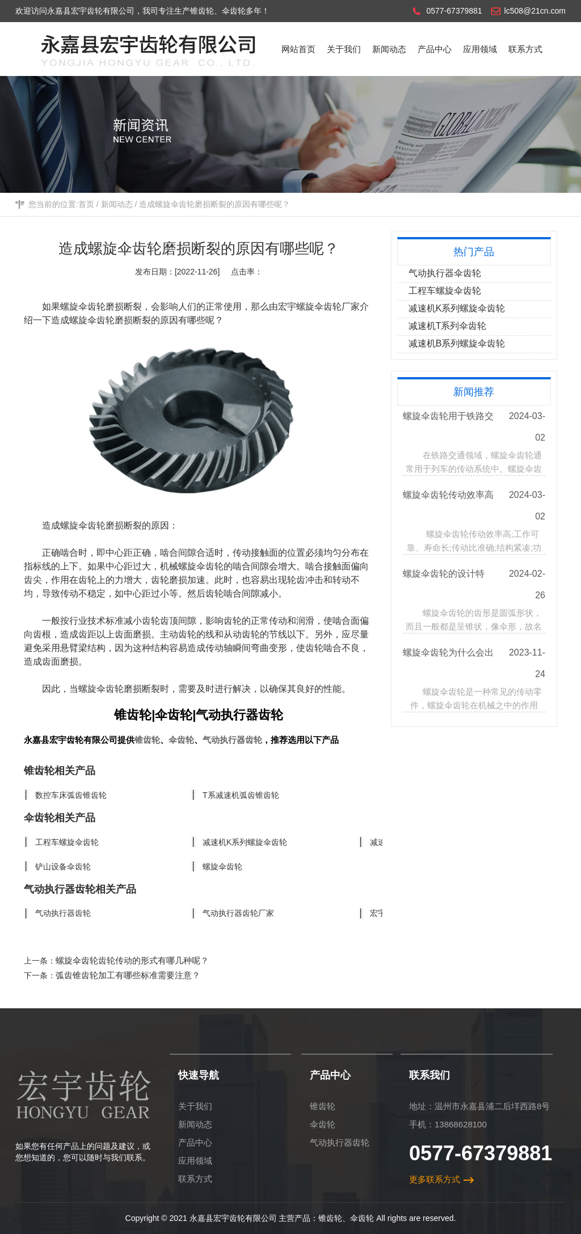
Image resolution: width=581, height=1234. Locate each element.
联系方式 (195, 1179)
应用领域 (195, 1160)
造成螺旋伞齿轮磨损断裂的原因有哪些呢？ (214, 204)
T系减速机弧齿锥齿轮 (241, 795)
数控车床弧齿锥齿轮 (71, 795)
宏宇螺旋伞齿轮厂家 (319, 306)
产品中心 (195, 1142)
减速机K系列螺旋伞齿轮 (245, 842)
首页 (86, 204)
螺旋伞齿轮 (92, 320)
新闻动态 (117, 204)
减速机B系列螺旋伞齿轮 (457, 343)
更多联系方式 (434, 1179)
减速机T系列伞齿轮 (448, 326)
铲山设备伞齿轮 (63, 866)
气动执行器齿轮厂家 (238, 913)
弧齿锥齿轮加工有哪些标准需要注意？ (128, 975)
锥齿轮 (147, 740)
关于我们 (195, 1106)
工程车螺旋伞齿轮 (67, 842)
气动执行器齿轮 (232, 740)
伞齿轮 (181, 740)
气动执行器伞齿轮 (445, 273)
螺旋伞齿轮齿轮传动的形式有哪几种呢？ (132, 960)
